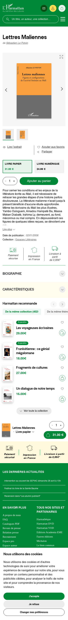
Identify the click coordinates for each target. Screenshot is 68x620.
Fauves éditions (45, 536)
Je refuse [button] (34, 604)
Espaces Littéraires (25, 240)
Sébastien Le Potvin (17, 43)
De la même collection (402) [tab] (21, 311)
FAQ (5, 519)
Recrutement (9, 536)
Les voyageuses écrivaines (34, 328)
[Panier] (61, 8)
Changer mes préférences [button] (34, 612)
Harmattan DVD (45, 523)
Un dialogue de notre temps (35, 389)
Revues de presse (11, 528)
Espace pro (8, 541)
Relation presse (11, 532)
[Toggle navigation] (62, 19)
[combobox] (26, 432)
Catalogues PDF (11, 523)
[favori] (62, 322)
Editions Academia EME (49, 532)
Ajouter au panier (39, 181)
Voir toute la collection (36, 411)
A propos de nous (12, 515)
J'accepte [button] (34, 596)
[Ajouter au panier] (62, 378)
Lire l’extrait (12, 147)
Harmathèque (44, 519)
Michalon (42, 541)
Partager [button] (44, 151)
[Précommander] (62, 333)
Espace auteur (10, 545)
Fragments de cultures (32, 368)
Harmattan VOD (45, 528)
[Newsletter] (43, 8)
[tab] (17, 166)
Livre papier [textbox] (23, 432)
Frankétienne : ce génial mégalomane (32, 351)
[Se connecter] (52, 8)
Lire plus (7, 229)
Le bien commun (45, 545)
